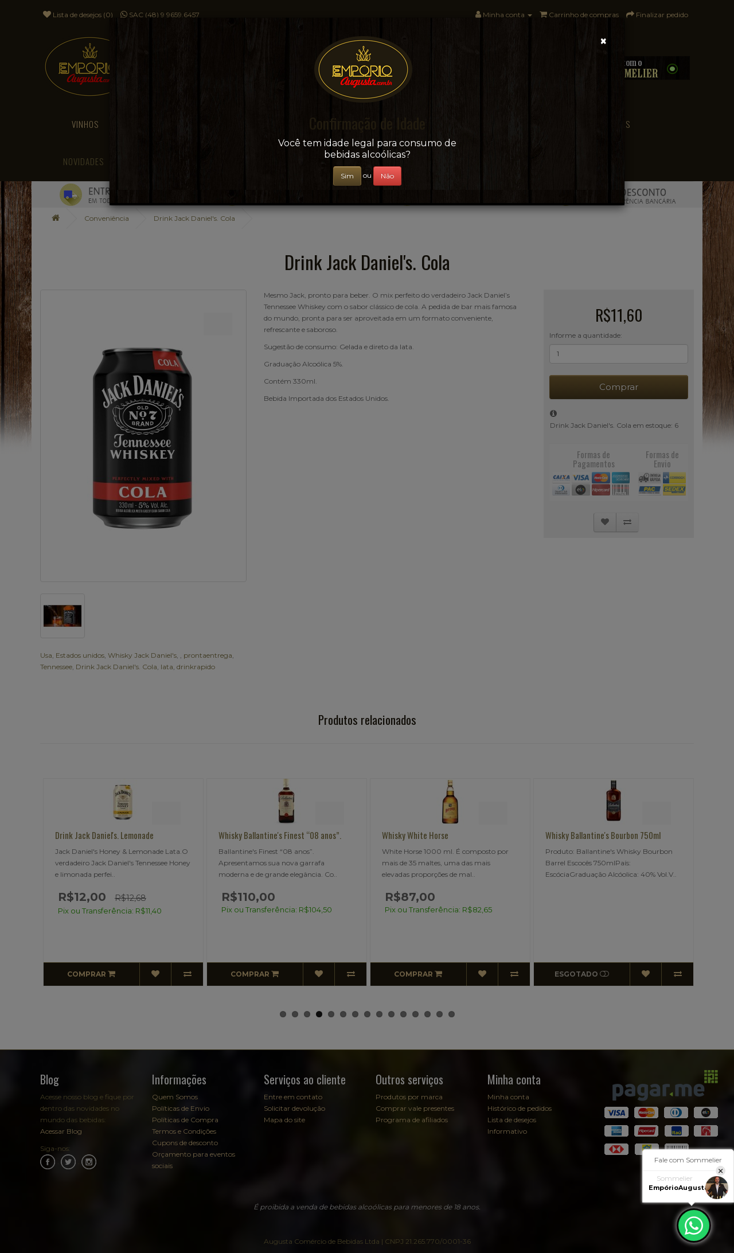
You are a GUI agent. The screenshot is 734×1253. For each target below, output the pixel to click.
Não (387, 175)
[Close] (603, 41)
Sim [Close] (347, 175)
